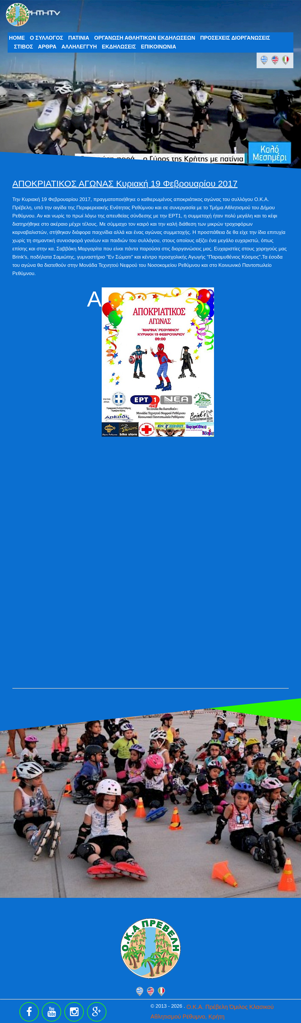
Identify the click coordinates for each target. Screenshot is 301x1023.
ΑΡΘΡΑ (47, 47)
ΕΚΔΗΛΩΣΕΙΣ (119, 47)
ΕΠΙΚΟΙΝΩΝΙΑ (158, 47)
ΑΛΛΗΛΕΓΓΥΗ (79, 47)
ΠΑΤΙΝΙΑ (78, 38)
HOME (17, 38)
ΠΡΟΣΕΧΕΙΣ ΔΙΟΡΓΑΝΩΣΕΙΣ (235, 38)
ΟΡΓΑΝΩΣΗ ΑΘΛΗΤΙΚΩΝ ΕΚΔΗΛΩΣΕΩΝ (144, 38)
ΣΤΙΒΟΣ (23, 47)
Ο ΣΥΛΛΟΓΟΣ (46, 38)
